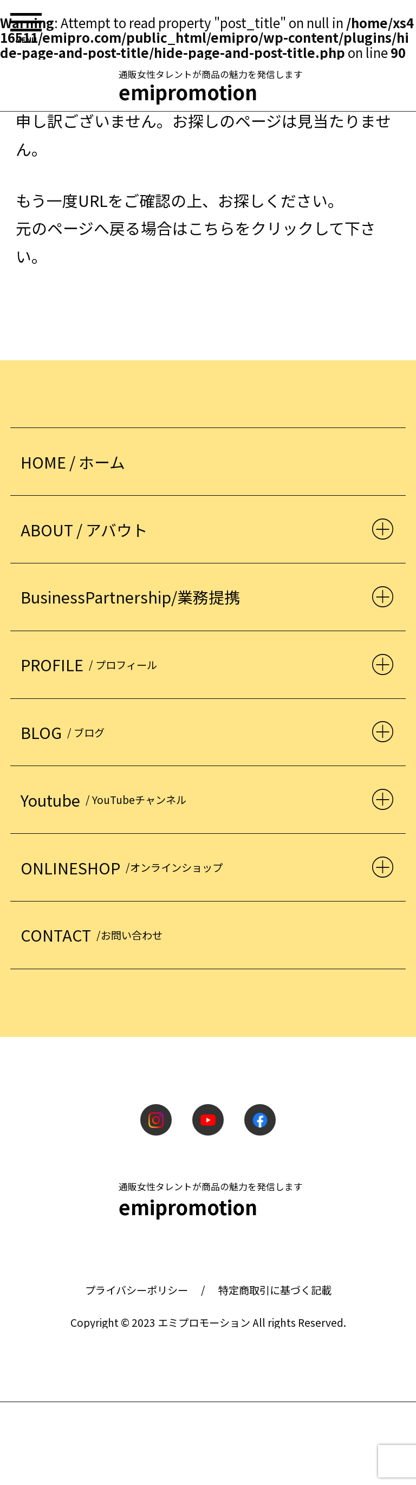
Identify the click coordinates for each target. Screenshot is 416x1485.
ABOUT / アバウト (84, 529)
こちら (211, 228)
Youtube (106, 800)
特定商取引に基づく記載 (275, 1290)
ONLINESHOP (124, 868)
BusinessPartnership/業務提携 (130, 597)
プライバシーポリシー (136, 1290)
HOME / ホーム (73, 462)
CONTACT (94, 935)
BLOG (65, 732)
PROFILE (91, 664)
